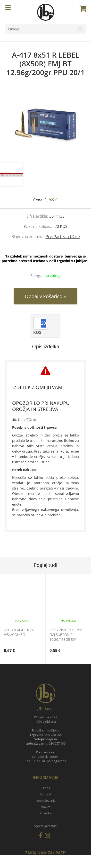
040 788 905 (53, 734)
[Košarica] (81, 8)
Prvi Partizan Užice (63, 236)
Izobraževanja (45, 800)
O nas (45, 788)
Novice (45, 807)
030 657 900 (57, 743)
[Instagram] (48, 836)
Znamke (45, 813)
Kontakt (45, 794)
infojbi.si (52, 730)
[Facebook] (42, 836)
